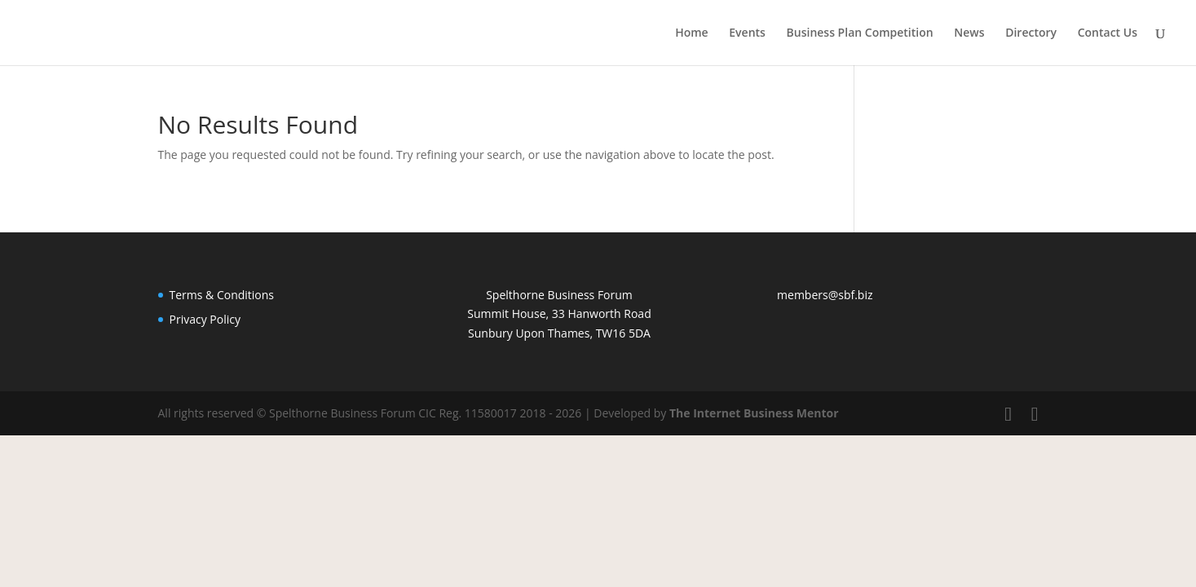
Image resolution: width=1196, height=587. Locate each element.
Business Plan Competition (860, 33)
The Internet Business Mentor (754, 413)
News (969, 33)
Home (691, 33)
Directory (1031, 33)
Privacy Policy (205, 319)
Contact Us (1107, 33)
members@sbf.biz (824, 294)
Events (747, 33)
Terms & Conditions (222, 294)
